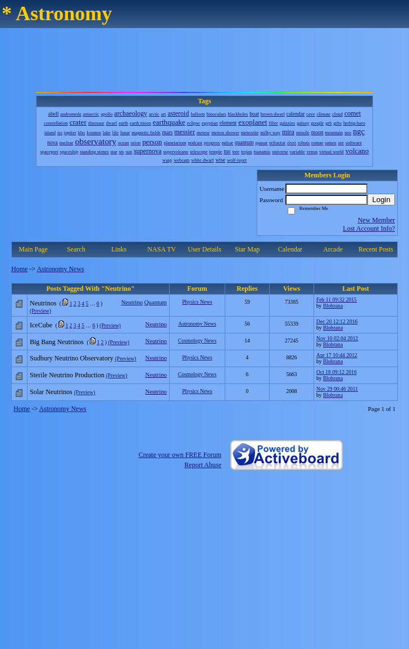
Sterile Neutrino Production (67, 375)
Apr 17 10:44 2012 (336, 355)
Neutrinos (43, 303)
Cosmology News (197, 340)
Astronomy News (60, 269)
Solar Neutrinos (51, 392)
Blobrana (333, 306)
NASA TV (161, 249)
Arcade (333, 249)
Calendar (290, 249)
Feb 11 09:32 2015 (336, 299)
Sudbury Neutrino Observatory (71, 358)
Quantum (155, 302)
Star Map (247, 249)
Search (76, 249)
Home (19, 269)
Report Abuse (202, 465)
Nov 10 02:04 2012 (337, 338)
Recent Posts (375, 249)
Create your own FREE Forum (180, 455)
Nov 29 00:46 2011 (337, 389)
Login (381, 199)
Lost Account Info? (369, 228)
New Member (376, 220)
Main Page (33, 249)
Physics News (197, 302)
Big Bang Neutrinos (57, 342)
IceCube (41, 325)
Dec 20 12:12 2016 (336, 321)
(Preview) (40, 311)
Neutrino (132, 302)
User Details (204, 249)
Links (118, 249)
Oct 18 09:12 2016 (336, 372)
